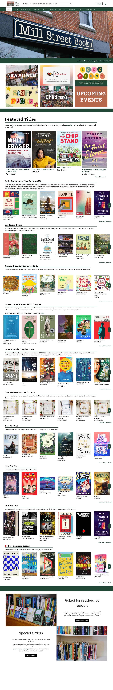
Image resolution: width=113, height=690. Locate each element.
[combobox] (27, 3)
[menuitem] (9, 9)
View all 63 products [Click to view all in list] (105, 463)
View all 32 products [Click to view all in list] (105, 262)
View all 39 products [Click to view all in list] (105, 502)
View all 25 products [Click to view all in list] (105, 583)
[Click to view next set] (109, 205)
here (42, 313)
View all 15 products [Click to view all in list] (105, 389)
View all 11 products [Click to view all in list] (105, 422)
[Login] (99, 3)
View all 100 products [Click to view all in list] (104, 542)
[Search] (71, 3)
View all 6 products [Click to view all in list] (101, 177)
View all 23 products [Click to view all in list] (105, 221)
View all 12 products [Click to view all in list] (105, 346)
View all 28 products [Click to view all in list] (105, 301)
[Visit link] (22, 75)
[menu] (56, 9)
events (69, 125)
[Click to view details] (18, 149)
